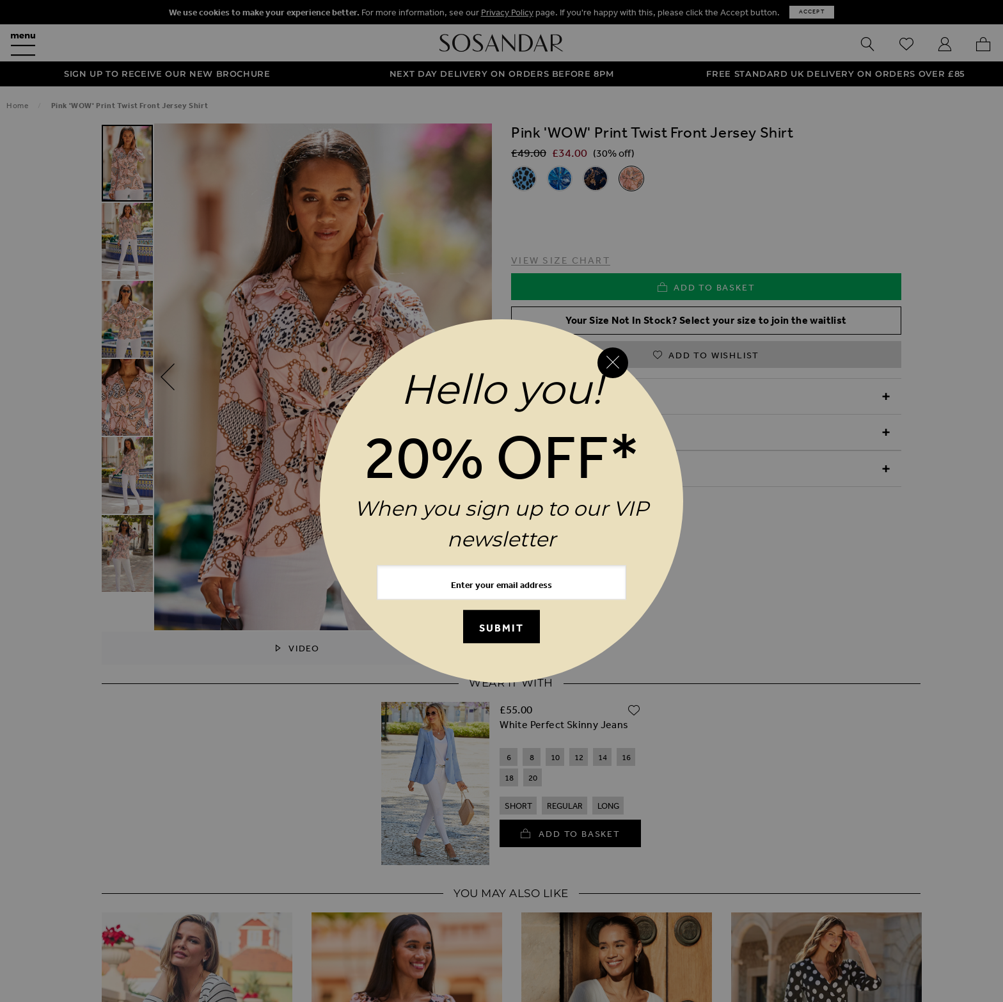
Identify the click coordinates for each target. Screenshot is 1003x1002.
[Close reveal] (612, 362)
